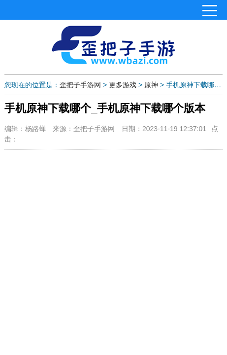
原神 (151, 85)
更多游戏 (122, 85)
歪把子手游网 (80, 85)
